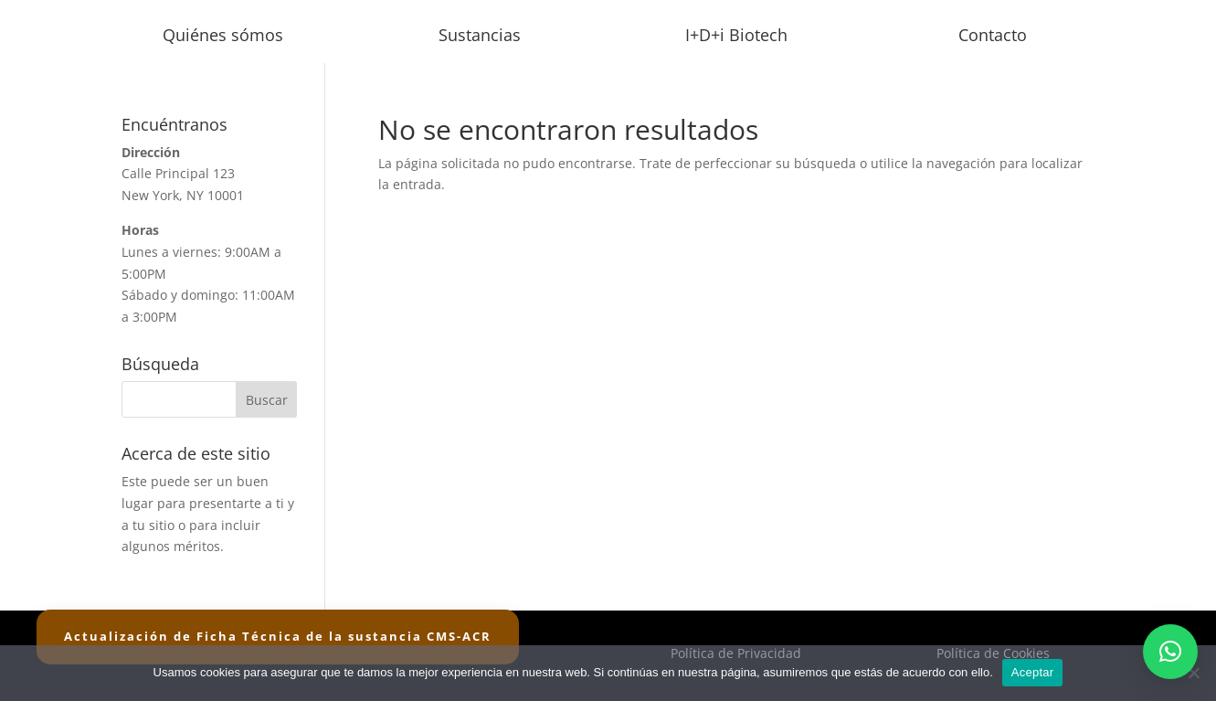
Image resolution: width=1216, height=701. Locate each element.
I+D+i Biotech (736, 35)
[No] (1193, 673)
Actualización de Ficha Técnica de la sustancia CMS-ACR (278, 636)
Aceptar (1032, 672)
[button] (1170, 651)
